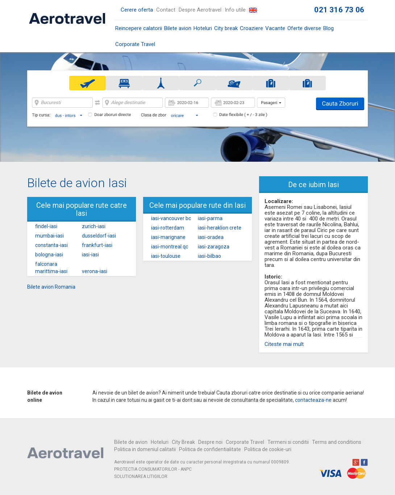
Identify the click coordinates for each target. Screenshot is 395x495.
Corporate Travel (135, 44)
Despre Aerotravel (200, 10)
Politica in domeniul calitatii (145, 449)
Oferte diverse (304, 28)
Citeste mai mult (284, 344)
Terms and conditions (336, 442)
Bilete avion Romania (51, 287)
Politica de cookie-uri (267, 449)
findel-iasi (46, 226)
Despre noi (210, 442)
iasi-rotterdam (167, 228)
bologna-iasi (49, 254)
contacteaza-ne (313, 400)
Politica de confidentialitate (210, 449)
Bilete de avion (130, 442)
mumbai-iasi (49, 236)
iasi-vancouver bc (171, 218)
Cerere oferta (137, 10)
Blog (328, 28)
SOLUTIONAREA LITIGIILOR (140, 476)
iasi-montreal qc (169, 246)
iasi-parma (210, 218)
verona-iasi (94, 271)
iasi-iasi (90, 254)
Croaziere (251, 28)
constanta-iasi (51, 245)
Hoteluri (203, 28)
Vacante (275, 28)
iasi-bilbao (209, 256)
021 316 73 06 (339, 9)
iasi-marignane (168, 237)
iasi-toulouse (165, 256)
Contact (165, 10)
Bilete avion (177, 30)
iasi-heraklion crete (219, 228)
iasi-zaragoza (213, 246)
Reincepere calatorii (138, 28)
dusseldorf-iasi (99, 236)
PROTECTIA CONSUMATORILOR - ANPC (153, 469)
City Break (183, 442)
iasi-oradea (211, 237)
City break (226, 28)
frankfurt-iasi (97, 245)
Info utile (235, 10)
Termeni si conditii (288, 442)
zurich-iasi (93, 226)
